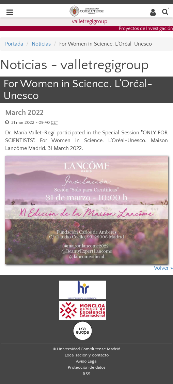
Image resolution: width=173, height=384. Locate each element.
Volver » (163, 268)
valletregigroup (89, 21)
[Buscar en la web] (165, 11)
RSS (86, 373)
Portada (14, 44)
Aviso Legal (86, 361)
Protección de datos (87, 367)
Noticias (41, 44)
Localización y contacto (87, 355)
